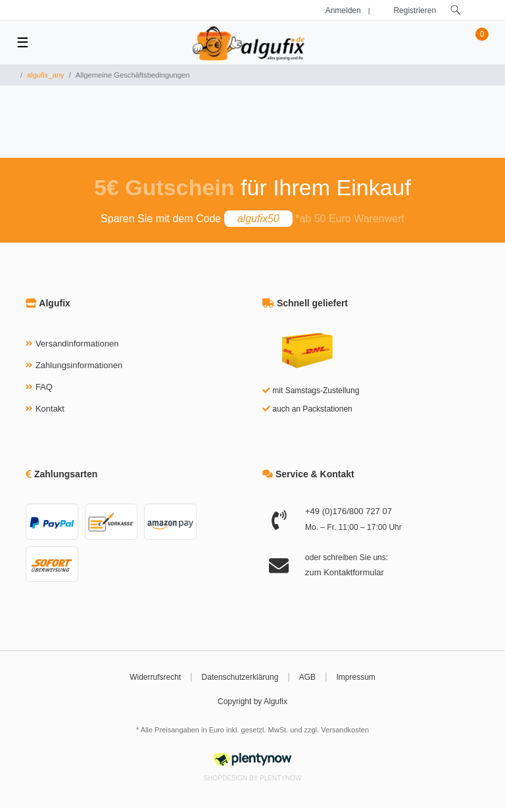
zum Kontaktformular (344, 572)
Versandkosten (345, 730)
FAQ (44, 387)
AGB (307, 677)
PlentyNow (280, 778)
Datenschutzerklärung (240, 677)
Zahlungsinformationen (79, 365)
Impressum (356, 677)
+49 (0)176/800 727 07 (348, 511)
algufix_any (45, 75)
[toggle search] (456, 10)
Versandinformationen (77, 343)
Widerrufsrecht (155, 677)
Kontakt (50, 409)
